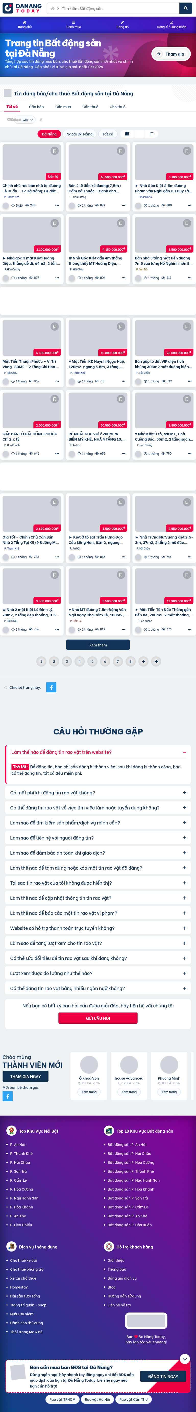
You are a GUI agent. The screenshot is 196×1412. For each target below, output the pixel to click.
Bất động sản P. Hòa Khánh (131, 1189)
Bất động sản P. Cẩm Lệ (128, 1206)
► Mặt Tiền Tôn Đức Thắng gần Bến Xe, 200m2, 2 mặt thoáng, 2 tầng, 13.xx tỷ (164, 612)
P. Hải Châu (20, 1162)
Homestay (19, 1287)
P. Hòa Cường (21, 1189)
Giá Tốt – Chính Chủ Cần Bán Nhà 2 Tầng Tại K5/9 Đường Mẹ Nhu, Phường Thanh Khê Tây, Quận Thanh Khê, (30, 539)
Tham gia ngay (25, 1076)
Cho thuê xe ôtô (23, 1260)
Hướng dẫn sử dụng (124, 1295)
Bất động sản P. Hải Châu (129, 1153)
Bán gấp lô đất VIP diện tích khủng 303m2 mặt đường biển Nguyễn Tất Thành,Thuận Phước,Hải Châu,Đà (162, 363)
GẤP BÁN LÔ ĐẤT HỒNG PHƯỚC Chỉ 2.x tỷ (30, 436)
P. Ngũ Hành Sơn (24, 1198)
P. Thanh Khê (21, 1153)
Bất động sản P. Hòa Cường (131, 1162)
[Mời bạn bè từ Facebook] (8, 1096)
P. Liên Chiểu (21, 1224)
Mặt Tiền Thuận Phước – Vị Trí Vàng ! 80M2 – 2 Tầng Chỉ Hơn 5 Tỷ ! (30, 363)
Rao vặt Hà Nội (97, 1399)
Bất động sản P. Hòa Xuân (130, 1224)
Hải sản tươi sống (25, 1295)
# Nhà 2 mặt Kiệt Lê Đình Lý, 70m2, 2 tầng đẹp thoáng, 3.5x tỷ (30, 612)
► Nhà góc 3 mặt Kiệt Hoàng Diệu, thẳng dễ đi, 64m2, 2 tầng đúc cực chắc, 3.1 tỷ (31, 260)
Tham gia (175, 54)
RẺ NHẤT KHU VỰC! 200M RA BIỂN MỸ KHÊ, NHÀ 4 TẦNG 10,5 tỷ (97, 436)
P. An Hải (17, 1144)
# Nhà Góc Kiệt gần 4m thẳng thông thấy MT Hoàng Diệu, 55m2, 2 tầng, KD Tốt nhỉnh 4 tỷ (97, 260)
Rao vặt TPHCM (63, 1399)
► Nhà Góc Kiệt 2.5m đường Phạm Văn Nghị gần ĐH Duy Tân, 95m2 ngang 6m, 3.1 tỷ (163, 188)
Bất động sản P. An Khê (127, 1215)
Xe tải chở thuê (23, 1278)
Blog (112, 1287)
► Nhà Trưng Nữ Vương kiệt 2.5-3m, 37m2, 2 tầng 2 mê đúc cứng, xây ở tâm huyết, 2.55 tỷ (164, 539)
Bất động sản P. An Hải (127, 1144)
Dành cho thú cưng (26, 1322)
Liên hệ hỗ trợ (119, 1304)
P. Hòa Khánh (21, 1206)
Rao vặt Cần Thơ (133, 1399)
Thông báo (117, 1269)
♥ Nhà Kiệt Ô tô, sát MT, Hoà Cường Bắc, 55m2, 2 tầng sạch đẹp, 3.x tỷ (162, 436)
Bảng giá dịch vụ (122, 1278)
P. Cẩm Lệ (18, 1180)
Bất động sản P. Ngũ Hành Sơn (134, 1180)
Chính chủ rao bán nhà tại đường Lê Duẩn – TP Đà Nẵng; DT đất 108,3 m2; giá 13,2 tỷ (32, 188)
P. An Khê (18, 1215)
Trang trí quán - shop (28, 1304)
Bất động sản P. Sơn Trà (128, 1198)
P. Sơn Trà (18, 1171)
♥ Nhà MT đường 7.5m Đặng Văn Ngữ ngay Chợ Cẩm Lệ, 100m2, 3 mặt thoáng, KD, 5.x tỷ (98, 612)
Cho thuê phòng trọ (26, 1269)
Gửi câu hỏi (98, 1018)
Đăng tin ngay (163, 1376)
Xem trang (88, 1092)
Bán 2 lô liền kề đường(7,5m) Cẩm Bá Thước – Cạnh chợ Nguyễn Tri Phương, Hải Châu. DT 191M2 (95, 188)
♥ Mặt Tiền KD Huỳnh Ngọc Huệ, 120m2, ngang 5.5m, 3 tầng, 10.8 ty (97, 363)
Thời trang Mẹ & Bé (26, 1331)
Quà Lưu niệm (21, 1313)
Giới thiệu (116, 1260)
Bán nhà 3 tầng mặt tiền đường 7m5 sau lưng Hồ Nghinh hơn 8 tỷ (162, 260)
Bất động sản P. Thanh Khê (131, 1171)
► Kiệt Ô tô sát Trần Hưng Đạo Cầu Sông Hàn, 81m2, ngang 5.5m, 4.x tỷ (96, 539)
